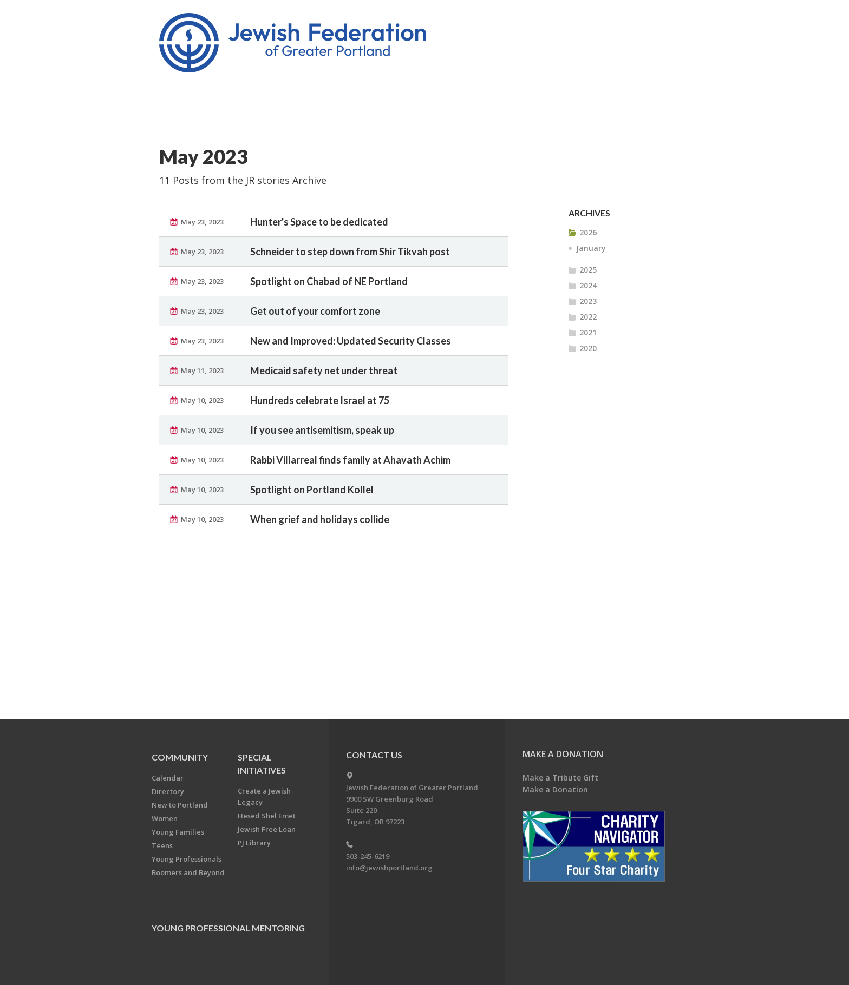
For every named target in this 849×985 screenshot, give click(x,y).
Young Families (178, 832)
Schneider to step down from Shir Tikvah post (350, 251)
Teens (162, 845)
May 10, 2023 (202, 400)
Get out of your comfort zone (315, 311)
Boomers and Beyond (188, 872)
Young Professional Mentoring (228, 928)
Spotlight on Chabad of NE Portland (329, 281)
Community (180, 757)
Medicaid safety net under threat (323, 370)
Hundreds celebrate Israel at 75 (319, 400)
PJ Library (254, 843)
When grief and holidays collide (319, 519)
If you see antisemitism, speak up (322, 430)
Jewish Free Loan (267, 829)
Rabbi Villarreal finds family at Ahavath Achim (350, 460)
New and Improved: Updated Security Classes (350, 341)
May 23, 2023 (202, 222)
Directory (168, 791)
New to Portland (180, 805)
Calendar (168, 778)
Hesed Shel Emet (267, 816)
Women (165, 818)
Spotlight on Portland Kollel (312, 489)
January (591, 248)
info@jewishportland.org (389, 867)
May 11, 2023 (202, 370)
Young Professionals (186, 859)
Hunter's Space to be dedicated (319, 222)
